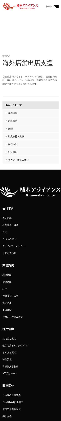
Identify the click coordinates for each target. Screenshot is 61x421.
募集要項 (7, 359)
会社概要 (7, 218)
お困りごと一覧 (14, 105)
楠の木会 (7, 416)
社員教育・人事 (15, 136)
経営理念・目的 (10, 225)
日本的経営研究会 (11, 395)
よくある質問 (9, 352)
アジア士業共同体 (11, 409)
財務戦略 (11, 120)
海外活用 (6, 56)
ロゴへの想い (9, 239)
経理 (9, 128)
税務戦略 (11, 113)
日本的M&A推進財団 (12, 402)
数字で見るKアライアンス (15, 345)
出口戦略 (11, 152)
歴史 (4, 232)
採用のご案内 (9, 338)
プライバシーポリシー (13, 246)
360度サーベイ (10, 373)
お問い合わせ (9, 253)
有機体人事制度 (10, 366)
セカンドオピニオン (17, 159)
